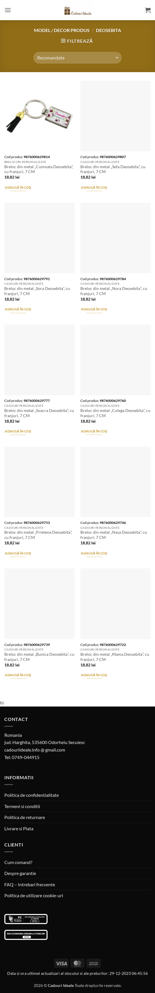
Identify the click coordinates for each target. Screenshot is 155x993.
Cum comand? (18, 862)
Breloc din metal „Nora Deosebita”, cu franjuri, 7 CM (113, 291)
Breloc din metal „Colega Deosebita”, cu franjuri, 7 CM (115, 413)
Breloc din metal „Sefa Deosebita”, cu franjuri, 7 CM (112, 169)
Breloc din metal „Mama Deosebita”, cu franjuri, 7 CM (114, 657)
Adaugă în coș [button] (18, 187)
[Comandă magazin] (77, 57)
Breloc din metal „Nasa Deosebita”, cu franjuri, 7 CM (113, 535)
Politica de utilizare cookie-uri (33, 895)
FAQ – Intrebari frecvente (29, 884)
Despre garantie (20, 873)
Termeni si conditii (22, 806)
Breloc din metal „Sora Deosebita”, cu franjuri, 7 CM (37, 291)
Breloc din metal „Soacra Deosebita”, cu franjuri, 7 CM (39, 413)
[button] (7, 10)
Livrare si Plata (18, 828)
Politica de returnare (24, 817)
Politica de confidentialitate (31, 795)
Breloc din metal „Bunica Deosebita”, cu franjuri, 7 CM (39, 657)
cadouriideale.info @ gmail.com (34, 749)
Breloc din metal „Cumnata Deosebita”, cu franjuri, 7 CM (38, 169)
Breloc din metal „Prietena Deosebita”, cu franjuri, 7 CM (38, 535)
